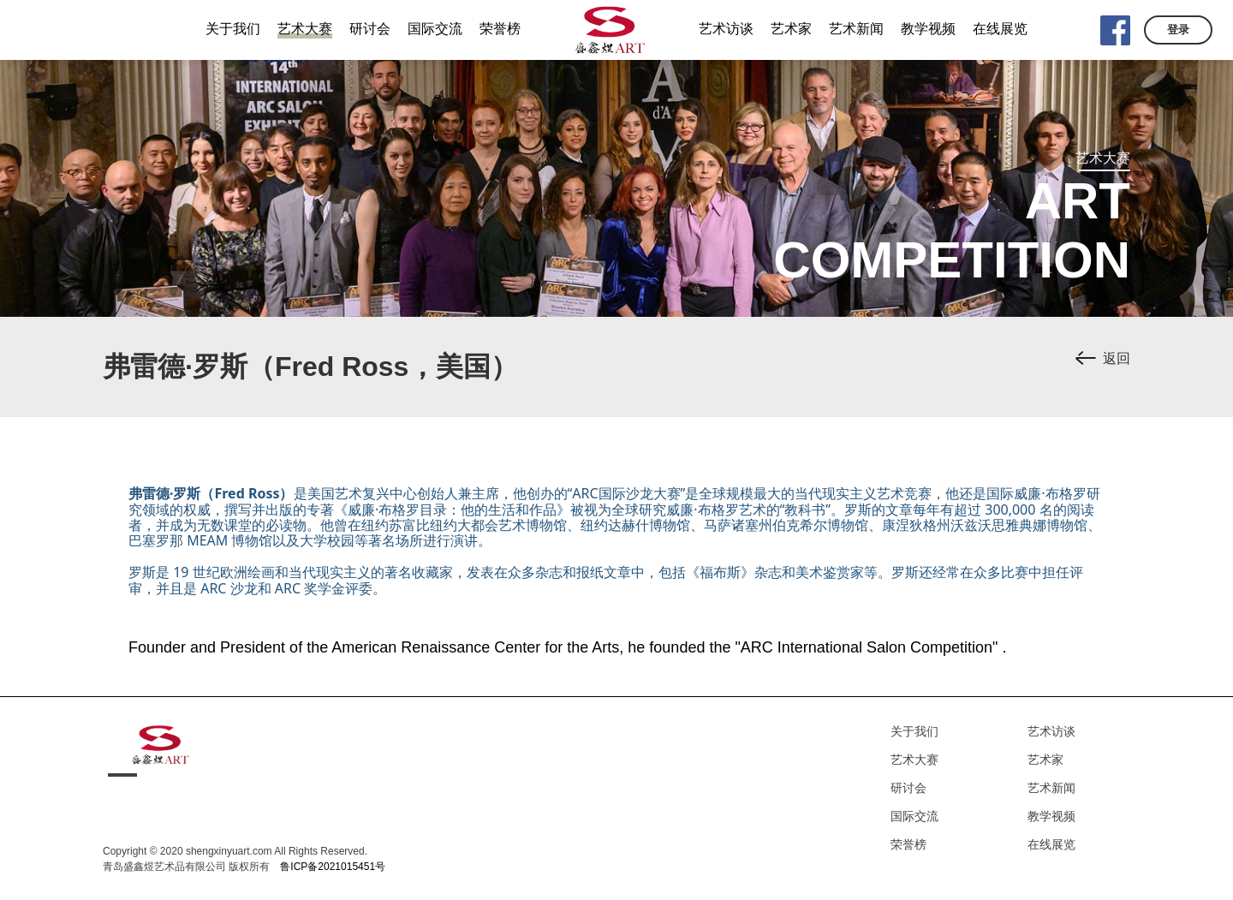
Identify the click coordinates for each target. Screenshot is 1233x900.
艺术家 (1045, 759)
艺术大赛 (914, 759)
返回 (1116, 358)
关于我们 (914, 731)
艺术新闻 (1051, 788)
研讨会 (908, 788)
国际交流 (914, 816)
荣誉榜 (908, 844)
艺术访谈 (1051, 731)
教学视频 (1051, 816)
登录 (1178, 29)
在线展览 (1051, 844)
